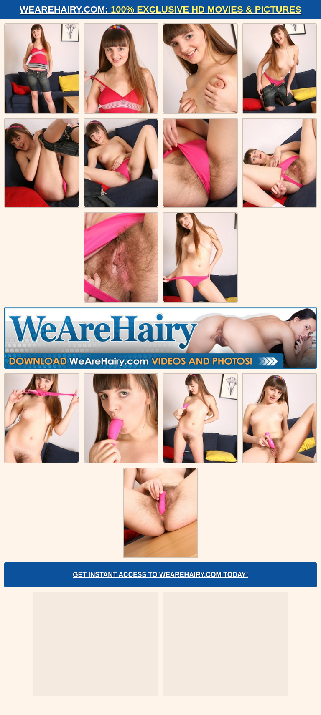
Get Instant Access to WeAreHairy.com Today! (160, 574)
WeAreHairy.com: (160, 9)
